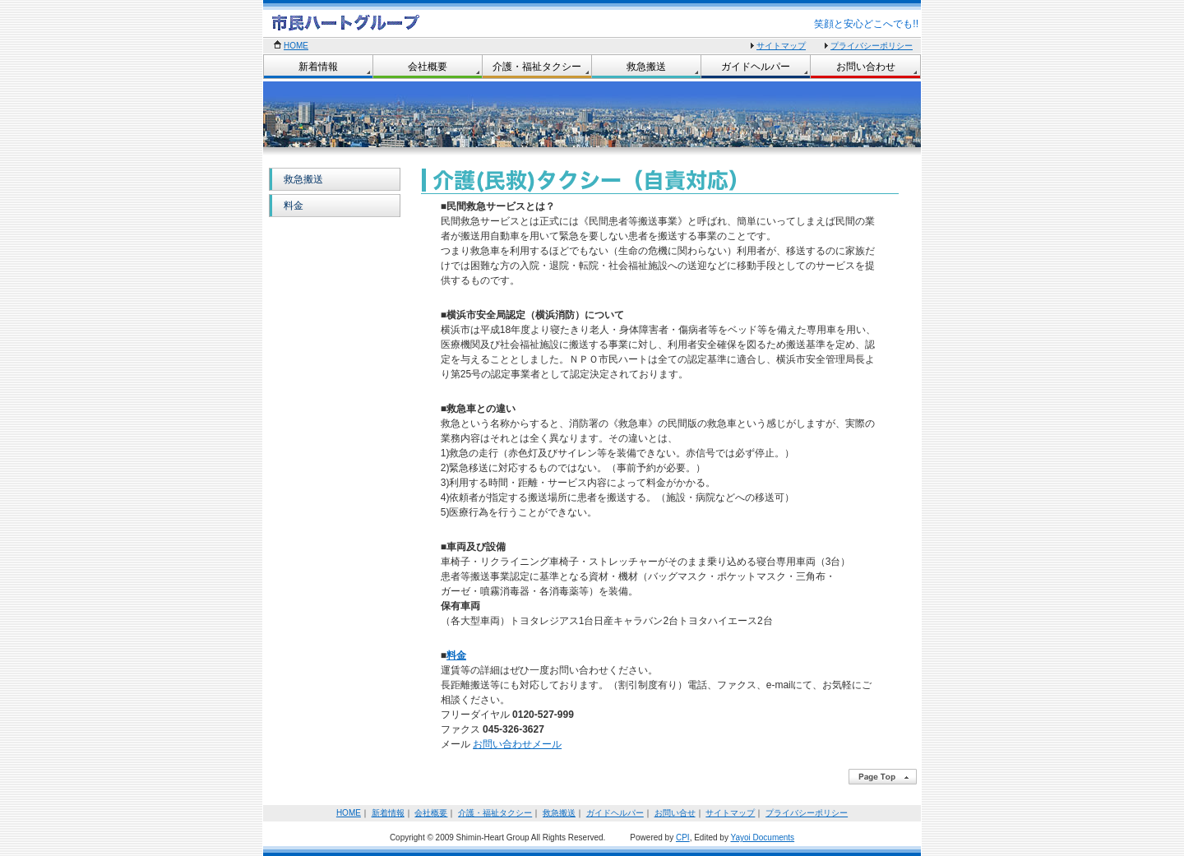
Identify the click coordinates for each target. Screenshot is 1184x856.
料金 (293, 205)
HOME (296, 45)
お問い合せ (675, 812)
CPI (683, 837)
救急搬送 (646, 66)
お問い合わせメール (517, 744)
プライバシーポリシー (871, 45)
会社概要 (427, 66)
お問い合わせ (865, 66)
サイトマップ (781, 45)
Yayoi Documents (762, 837)
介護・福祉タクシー (537, 66)
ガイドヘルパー (755, 66)
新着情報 (318, 66)
